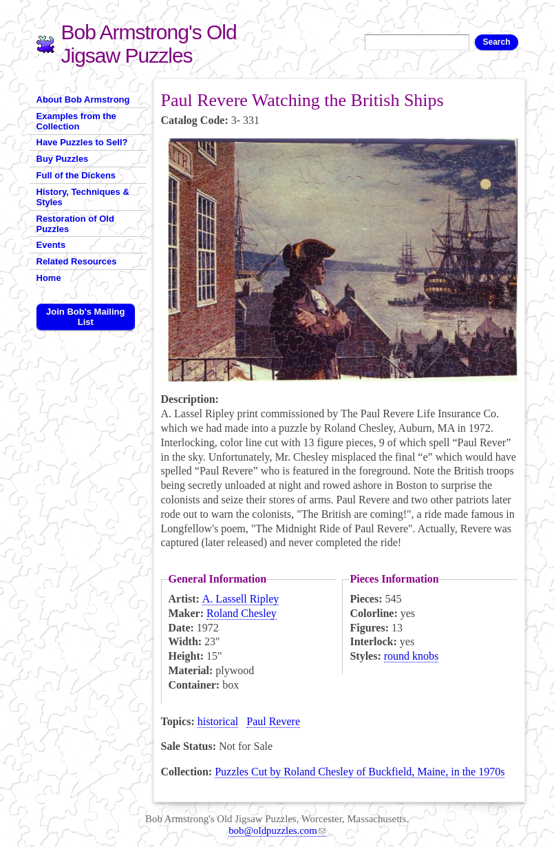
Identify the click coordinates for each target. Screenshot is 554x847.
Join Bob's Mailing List (85, 316)
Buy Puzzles (62, 159)
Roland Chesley (241, 613)
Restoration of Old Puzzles (75, 223)
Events (51, 245)
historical (218, 721)
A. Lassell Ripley (240, 599)
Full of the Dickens (76, 175)
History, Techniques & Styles (82, 197)
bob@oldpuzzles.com (277, 830)
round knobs (411, 656)
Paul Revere (273, 721)
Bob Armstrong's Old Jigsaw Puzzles (149, 44)
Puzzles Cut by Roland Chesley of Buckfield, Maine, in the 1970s (359, 771)
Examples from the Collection (76, 121)
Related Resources (76, 261)
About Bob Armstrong (83, 99)
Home (48, 278)
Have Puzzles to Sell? (82, 142)
